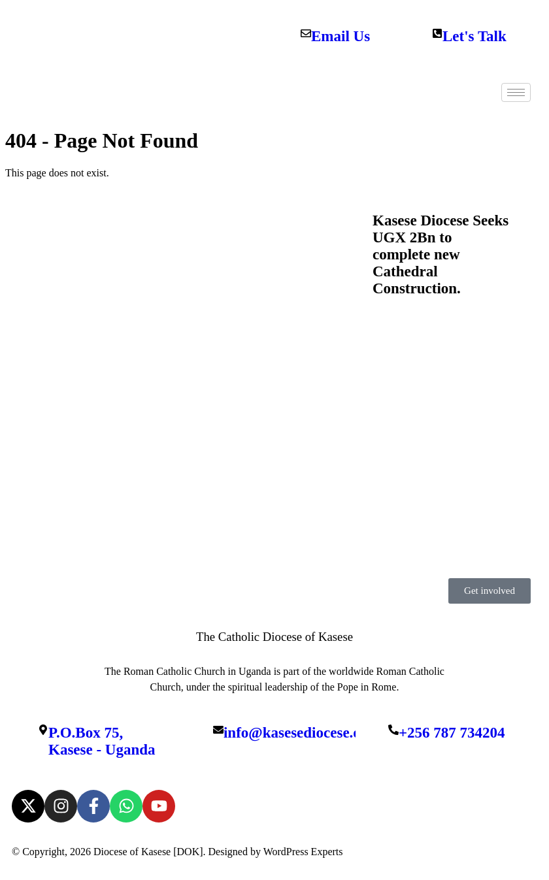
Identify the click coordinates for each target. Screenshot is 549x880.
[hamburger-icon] (516, 92)
